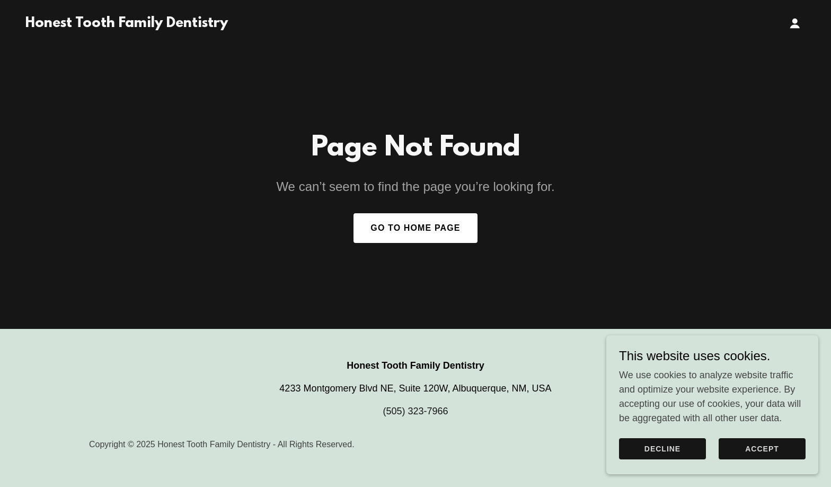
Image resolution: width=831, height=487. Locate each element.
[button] (795, 23)
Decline (662, 449)
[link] (126, 24)
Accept (762, 449)
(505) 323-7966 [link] (415, 411)
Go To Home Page (415, 227)
